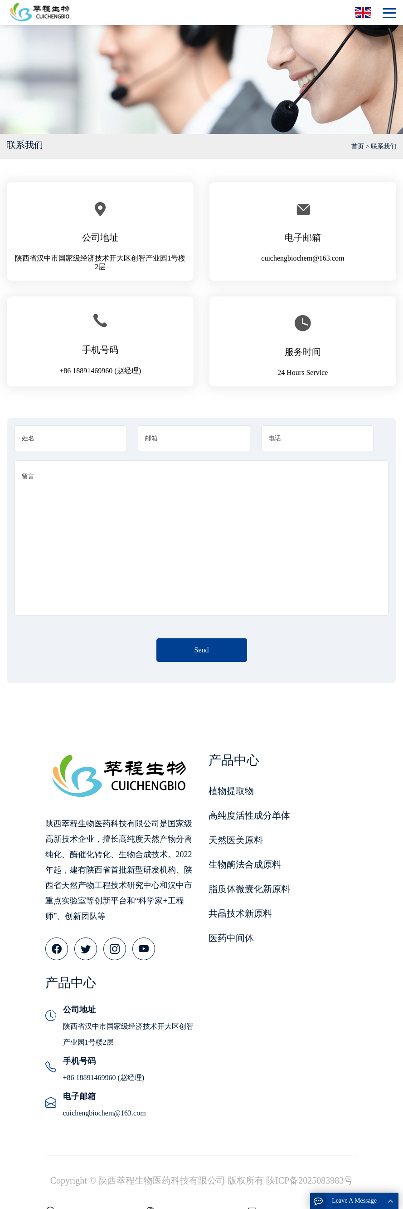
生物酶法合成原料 (245, 864)
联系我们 (383, 146)
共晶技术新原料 (240, 913)
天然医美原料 (236, 840)
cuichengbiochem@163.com (302, 258)
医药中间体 (231, 938)
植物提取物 (231, 791)
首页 (357, 146)
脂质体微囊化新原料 (249, 889)
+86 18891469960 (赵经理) (100, 371)
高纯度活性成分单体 (249, 815)
